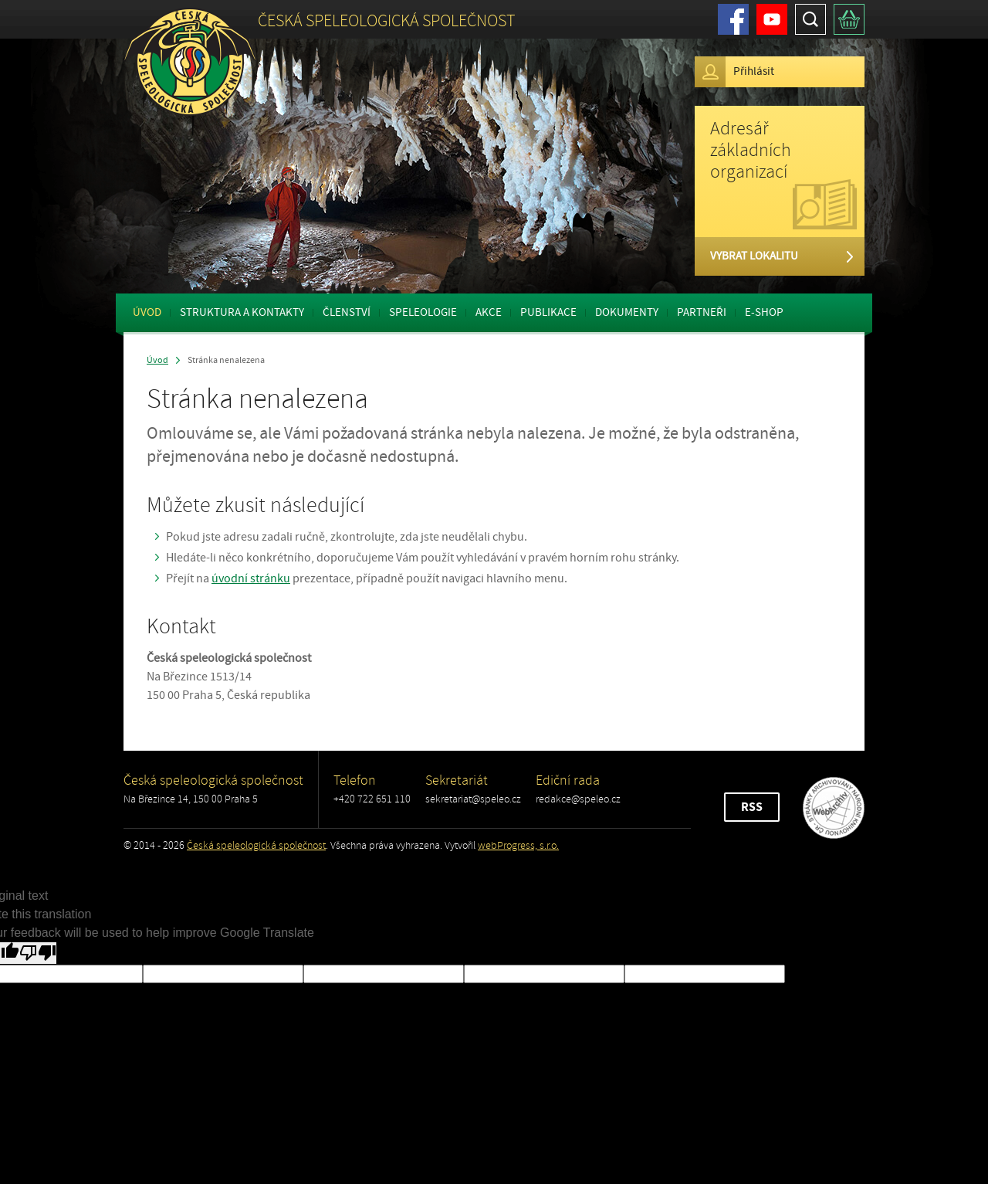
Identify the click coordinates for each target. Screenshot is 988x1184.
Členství (346, 312)
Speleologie (423, 312)
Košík (849, 19)
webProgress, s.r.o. (518, 845)
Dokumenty (626, 312)
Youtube (771, 19)
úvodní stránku (250, 578)
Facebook (733, 19)
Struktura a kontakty (242, 312)
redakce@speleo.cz (578, 799)
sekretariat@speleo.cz (473, 799)
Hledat (810, 19)
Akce (488, 312)
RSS (752, 807)
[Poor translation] (37, 953)
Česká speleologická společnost (256, 845)
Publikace (548, 312)
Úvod (147, 312)
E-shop (764, 312)
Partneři (701, 312)
